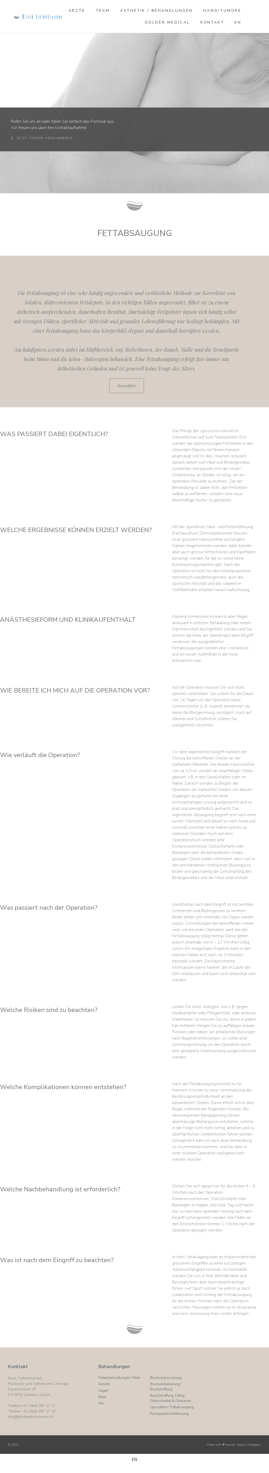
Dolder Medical (167, 22)
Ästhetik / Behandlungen (156, 10)
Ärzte (77, 10)
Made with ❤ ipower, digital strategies (233, 1445)
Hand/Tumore (222, 10)
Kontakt (212, 22)
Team (103, 10)
